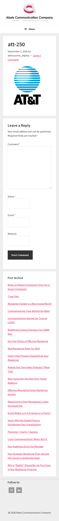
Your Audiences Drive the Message (25, 446)
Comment (14, 144)
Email (12, 215)
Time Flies (13, 296)
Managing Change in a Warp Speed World (29, 303)
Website (12, 233)
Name (12, 196)
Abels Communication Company (29, 12)
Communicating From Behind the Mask (29, 311)
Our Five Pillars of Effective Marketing (28, 341)
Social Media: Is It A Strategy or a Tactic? (29, 413)
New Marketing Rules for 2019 (24, 348)
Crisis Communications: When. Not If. (27, 439)
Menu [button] (32, 29)
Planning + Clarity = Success (23, 431)
